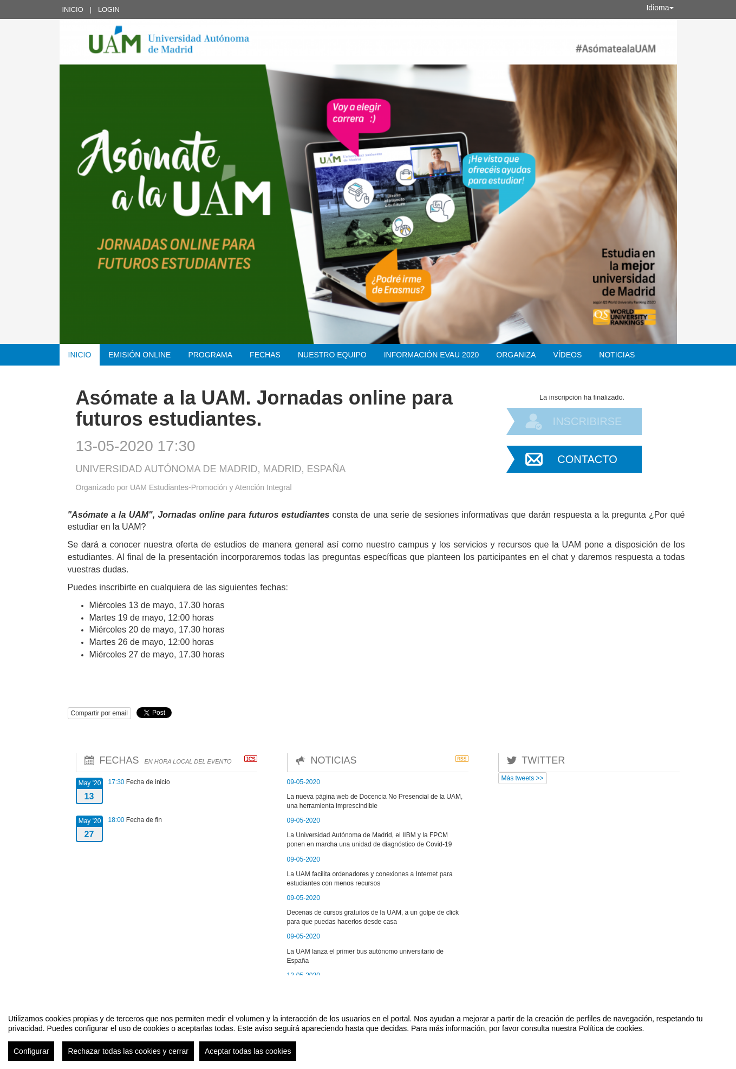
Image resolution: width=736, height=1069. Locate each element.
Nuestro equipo (332, 354)
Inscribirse (587, 421)
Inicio (72, 9)
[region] (368, 1033)
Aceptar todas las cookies (248, 1051)
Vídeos (567, 354)
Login (109, 9)
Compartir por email (99, 713)
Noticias (617, 354)
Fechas (265, 354)
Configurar (31, 1051)
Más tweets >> (522, 778)
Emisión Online (139, 354)
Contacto (587, 459)
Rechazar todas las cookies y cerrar (128, 1051)
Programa (210, 354)
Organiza (516, 354)
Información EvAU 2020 (431, 354)
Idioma (659, 7)
